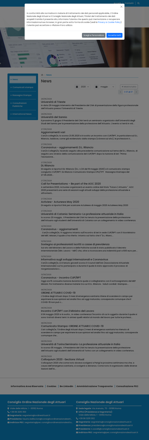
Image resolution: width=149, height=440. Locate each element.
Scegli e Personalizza (94, 35)
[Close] (121, 7)
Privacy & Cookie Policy (109, 22)
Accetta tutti (114, 35)
